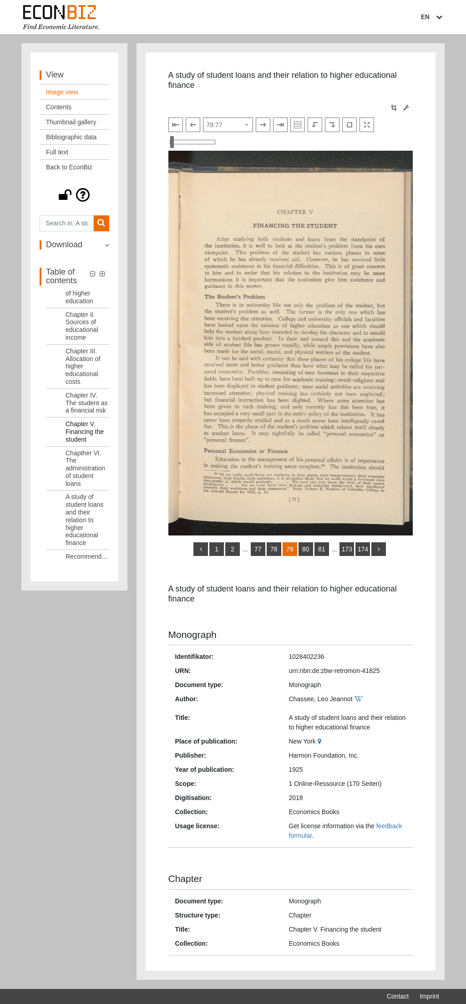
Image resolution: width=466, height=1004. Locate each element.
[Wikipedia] (360, 699)
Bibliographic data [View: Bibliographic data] (71, 137)
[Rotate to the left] (315, 125)
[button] (74, 194)
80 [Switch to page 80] (305, 549)
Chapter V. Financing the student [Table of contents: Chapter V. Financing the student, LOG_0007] (85, 431)
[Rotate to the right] (332, 125)
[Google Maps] (321, 741)
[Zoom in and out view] (192, 142)
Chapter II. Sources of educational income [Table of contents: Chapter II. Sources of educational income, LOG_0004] (82, 326)
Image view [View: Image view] (62, 92)
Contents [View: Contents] (58, 107)
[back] (200, 549)
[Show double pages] (297, 125)
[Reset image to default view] (349, 125)
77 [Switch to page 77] (258, 549)
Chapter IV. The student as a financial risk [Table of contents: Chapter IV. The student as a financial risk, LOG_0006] (87, 403)
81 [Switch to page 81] (321, 549)
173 (347, 549)
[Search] (101, 223)
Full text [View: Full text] (57, 152)
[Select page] (228, 125)
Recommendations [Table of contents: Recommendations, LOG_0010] (87, 556)
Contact (398, 996)
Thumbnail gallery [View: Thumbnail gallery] (71, 122)
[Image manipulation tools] (406, 107)
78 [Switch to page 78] (274, 549)
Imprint (429, 996)
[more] (378, 549)
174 (363, 549)
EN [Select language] (433, 16)
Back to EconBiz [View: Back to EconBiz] (69, 167)
